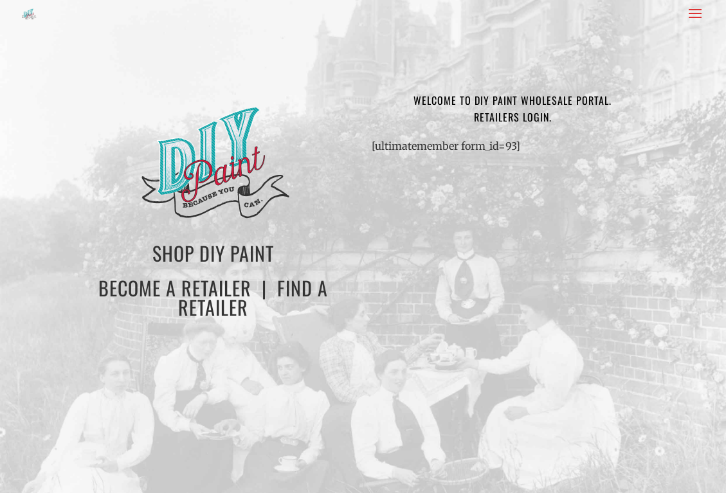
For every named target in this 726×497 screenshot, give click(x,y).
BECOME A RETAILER (174, 287)
